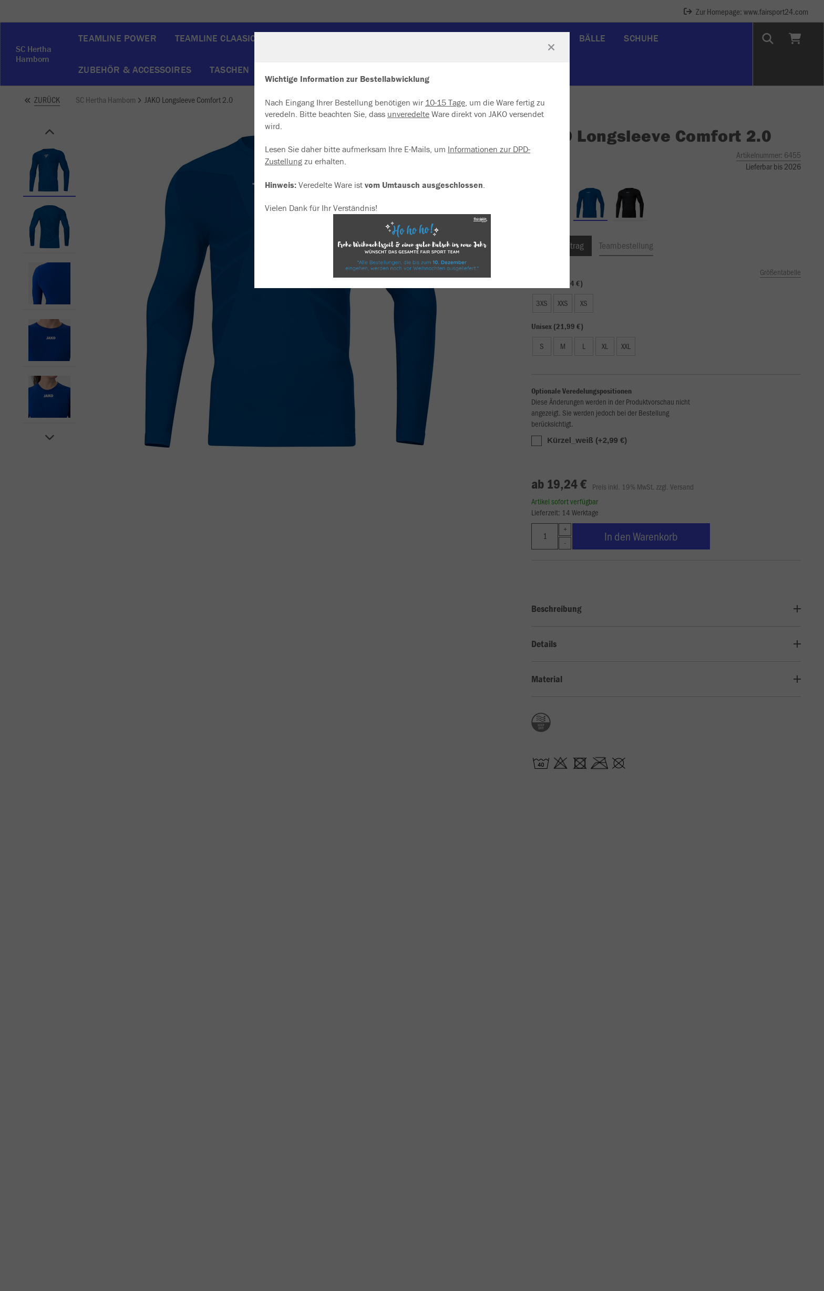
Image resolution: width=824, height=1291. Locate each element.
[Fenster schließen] (551, 47)
